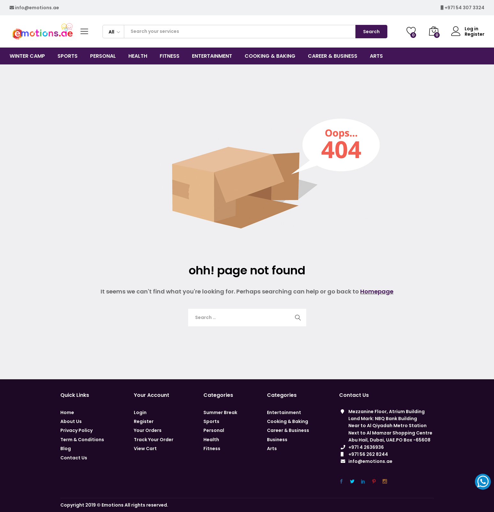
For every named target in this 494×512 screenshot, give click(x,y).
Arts (272, 448)
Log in (464, 29)
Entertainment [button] (212, 56)
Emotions (113, 505)
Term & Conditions (82, 439)
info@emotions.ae (37, 7)
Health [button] (137, 56)
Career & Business (288, 430)
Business (277, 439)
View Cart (145, 448)
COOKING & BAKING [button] (270, 56)
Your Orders (148, 430)
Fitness (211, 448)
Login (140, 412)
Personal (213, 430)
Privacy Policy (76, 430)
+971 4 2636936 (366, 447)
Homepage (376, 291)
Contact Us (73, 458)
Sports (211, 421)
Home (67, 412)
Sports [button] (67, 56)
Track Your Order (153, 439)
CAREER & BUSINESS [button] (332, 56)
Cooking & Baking (287, 421)
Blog (65, 448)
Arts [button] (376, 56)
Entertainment (284, 412)
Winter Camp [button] (27, 56)
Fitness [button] (169, 56)
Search (371, 31)
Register (474, 34)
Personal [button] (103, 56)
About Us (71, 421)
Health (211, 439)
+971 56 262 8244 (368, 454)
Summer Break (220, 412)
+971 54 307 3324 (464, 7)
